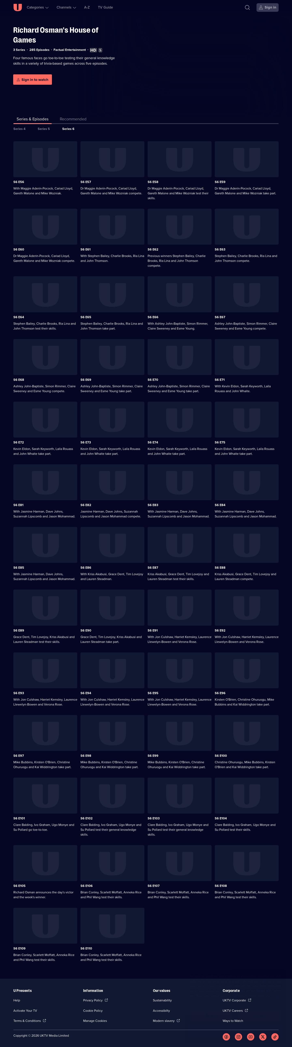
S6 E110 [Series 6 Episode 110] (86, 948)
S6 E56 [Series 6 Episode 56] (18, 182)
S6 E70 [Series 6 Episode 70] (153, 379)
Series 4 (19, 128)
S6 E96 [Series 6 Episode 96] (220, 693)
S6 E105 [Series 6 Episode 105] (19, 885)
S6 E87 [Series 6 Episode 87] (153, 567)
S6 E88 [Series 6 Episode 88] (220, 567)
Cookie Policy (93, 1010)
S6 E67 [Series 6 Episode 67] (220, 317)
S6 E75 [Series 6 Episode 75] (220, 442)
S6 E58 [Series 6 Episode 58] (153, 182)
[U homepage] (17, 7)
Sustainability (162, 1000)
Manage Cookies (95, 1020)
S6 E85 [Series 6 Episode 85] (18, 567)
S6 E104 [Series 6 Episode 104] (221, 818)
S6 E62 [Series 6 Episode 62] (153, 249)
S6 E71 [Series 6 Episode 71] (220, 379)
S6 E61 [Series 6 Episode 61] (86, 249)
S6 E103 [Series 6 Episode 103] (154, 818)
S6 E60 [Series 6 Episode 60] (18, 249)
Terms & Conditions (27, 1020)
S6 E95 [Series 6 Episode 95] (153, 693)
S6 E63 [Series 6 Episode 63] (220, 249)
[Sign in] (268, 7)
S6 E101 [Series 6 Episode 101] (19, 818)
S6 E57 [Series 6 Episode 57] (86, 182)
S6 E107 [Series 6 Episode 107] (154, 885)
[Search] (247, 7)
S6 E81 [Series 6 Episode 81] (18, 505)
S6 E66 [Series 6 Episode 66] (153, 317)
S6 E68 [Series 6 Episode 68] (18, 379)
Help (16, 1000)
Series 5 (44, 128)
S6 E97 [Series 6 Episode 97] (18, 755)
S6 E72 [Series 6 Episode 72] (18, 442)
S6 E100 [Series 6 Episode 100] (221, 755)
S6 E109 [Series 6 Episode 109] (19, 948)
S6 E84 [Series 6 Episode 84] (220, 505)
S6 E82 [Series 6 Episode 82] (86, 505)
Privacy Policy (93, 1000)
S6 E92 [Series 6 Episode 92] (220, 630)
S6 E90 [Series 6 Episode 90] (86, 630)
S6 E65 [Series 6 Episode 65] (86, 317)
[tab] (73, 119)
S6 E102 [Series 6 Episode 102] (87, 818)
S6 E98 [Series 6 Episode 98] (86, 755)
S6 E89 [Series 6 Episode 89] (18, 630)
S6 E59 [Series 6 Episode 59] (220, 182)
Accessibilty (161, 1010)
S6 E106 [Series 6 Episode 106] (87, 885)
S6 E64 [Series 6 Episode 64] (18, 317)
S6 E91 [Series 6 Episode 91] (153, 630)
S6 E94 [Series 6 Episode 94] (86, 693)
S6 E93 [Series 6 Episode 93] (18, 693)
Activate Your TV (25, 1010)
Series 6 (68, 128)
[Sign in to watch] (32, 79)
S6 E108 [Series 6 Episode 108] (221, 885)
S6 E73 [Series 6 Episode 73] (86, 442)
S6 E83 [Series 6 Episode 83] (153, 505)
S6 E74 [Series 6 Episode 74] (153, 442)
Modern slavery (164, 1020)
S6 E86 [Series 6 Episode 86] (86, 567)
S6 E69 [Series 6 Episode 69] (86, 379)
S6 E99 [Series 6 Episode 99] (153, 755)
